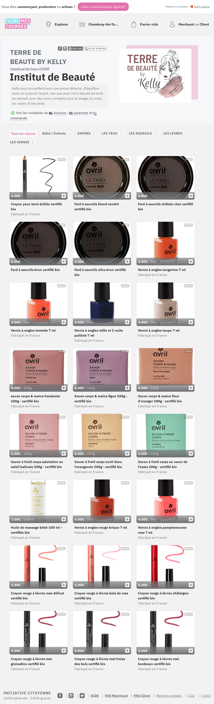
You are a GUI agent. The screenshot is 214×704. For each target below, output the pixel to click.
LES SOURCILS (143, 133)
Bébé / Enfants (56, 133)
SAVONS (86, 133)
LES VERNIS (22, 142)
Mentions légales (169, 696)
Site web (75, 48)
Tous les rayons (23, 133)
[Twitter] (82, 696)
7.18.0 (206, 696)
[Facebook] (59, 696)
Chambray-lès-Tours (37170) (29, 69)
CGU (191, 696)
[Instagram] (71, 696)
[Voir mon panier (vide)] (144, 24)
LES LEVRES (175, 133)
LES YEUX (112, 133)
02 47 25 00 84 (95, 48)
